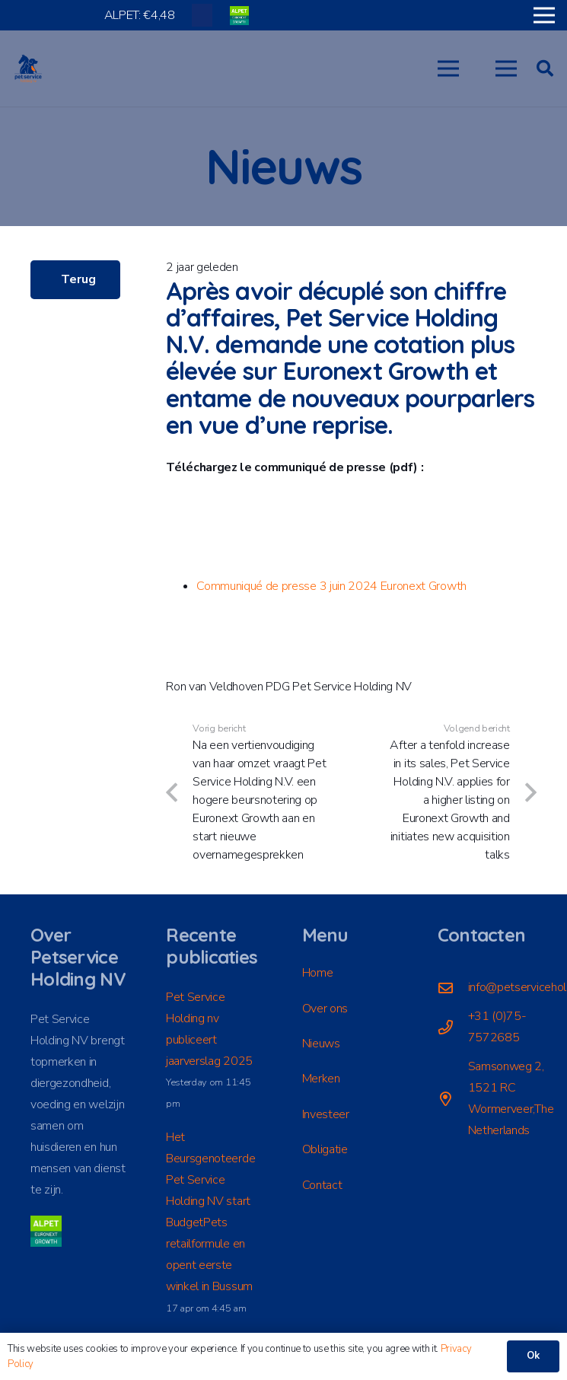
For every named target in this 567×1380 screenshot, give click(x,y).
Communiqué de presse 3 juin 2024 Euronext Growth (331, 586)
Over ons (325, 1008)
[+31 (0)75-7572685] (453, 1027)
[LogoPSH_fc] (28, 68)
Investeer (325, 1114)
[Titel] (202, 15)
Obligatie (325, 1149)
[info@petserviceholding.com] (453, 987)
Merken (321, 1078)
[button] (448, 68)
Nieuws (321, 1043)
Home (317, 972)
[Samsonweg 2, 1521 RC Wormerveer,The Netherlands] (453, 1099)
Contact (322, 1185)
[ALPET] (239, 15)
